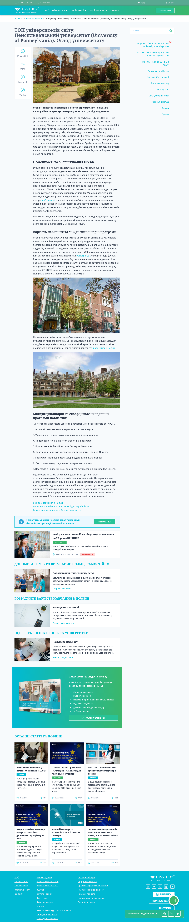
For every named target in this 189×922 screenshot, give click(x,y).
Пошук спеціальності (65, 641)
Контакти (18, 844)
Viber (162, 898)
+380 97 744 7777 (167, 891)
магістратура (83, 255)
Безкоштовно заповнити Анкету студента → (57, 510)
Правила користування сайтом (93, 835)
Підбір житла (43, 872)
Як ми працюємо (45, 852)
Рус (173, 3)
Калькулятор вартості (66, 607)
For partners (165, 858)
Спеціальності (21, 835)
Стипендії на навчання (47, 868)
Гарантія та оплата (87, 852)
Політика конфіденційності (91, 840)
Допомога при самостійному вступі (74, 573)
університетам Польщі (103, 348)
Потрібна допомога (62, 588)
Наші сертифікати (87, 844)
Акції (16, 827)
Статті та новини (34, 18)
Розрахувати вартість (63, 623)
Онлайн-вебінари (86, 827)
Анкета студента (44, 827)
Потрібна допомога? (161, 851)
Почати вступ (165, 10)
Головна (18, 18)
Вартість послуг (22, 840)
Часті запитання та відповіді (91, 848)
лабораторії (48, 200)
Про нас (40, 856)
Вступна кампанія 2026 (47, 831)
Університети (21, 831)
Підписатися (104, 522)
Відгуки (40, 840)
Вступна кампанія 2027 (47, 835)
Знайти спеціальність (63, 657)
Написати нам (165, 865)
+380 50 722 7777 (167, 894)
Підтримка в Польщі (87, 831)
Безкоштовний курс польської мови (54, 860)
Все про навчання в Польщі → (49, 503)
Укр (168, 3)
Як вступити (42, 848)
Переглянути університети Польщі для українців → (61, 506)
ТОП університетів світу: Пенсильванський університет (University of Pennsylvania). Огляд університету (96, 18)
